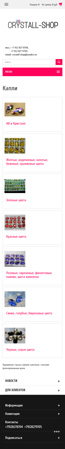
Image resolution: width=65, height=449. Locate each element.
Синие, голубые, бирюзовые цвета (29, 313)
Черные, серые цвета (20, 350)
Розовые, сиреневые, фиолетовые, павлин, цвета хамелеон (29, 275)
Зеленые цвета (16, 200)
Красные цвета (16, 237)
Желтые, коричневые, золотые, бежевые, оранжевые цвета (27, 162)
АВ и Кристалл (15, 123)
